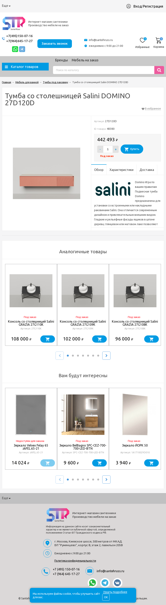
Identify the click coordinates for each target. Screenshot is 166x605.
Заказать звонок (58, 42)
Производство (90, 5)
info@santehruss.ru (103, 40)
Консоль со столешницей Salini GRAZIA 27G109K (83, 323)
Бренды (61, 60)
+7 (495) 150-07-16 (66, 569)
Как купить (32, 5)
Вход (137, 6)
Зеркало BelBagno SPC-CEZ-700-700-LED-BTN (82, 447)
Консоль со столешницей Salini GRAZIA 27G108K (135, 323)
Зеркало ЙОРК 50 (135, 445)
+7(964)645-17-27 (20, 41)
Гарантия (68, 5)
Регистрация (153, 6)
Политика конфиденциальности (75, 560)
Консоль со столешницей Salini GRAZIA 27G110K (31, 323)
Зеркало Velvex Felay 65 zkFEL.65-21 (31, 447)
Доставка (50, 5)
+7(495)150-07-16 (20, 36)
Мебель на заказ (85, 60)
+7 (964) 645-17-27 (66, 574)
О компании (11, 5)
